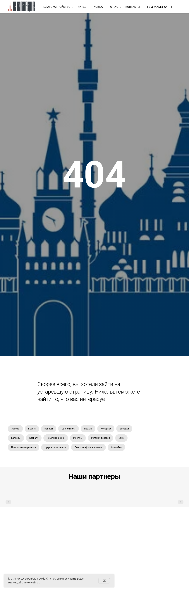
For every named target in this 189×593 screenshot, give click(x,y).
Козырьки (106, 428)
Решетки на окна (55, 438)
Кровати (33, 438)
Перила (88, 428)
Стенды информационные (88, 447)
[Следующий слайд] (180, 502)
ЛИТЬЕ (82, 6)
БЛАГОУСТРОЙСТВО (57, 6)
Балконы (15, 438)
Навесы (48, 428)
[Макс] (181, 7)
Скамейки (116, 447)
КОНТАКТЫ (133, 6)
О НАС (114, 6)
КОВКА (99, 6)
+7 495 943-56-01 (159, 7)
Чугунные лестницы (55, 447)
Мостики (77, 438)
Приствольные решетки (23, 447)
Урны (121, 438)
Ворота (32, 428)
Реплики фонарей (100, 438)
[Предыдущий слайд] (8, 502)
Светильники (68, 428)
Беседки (124, 428)
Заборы (15, 428)
